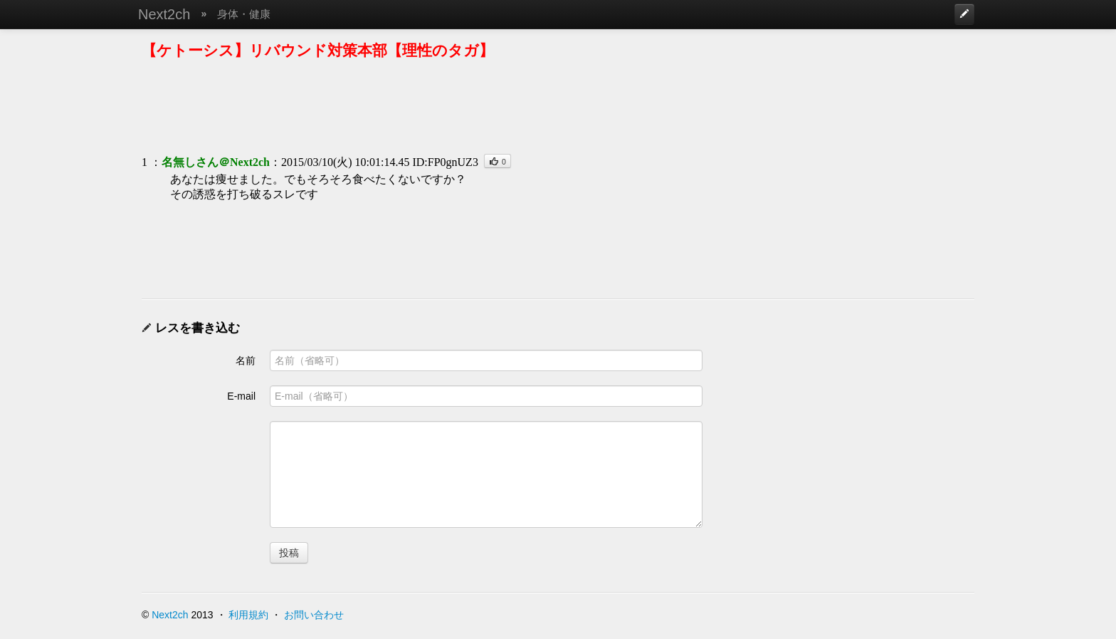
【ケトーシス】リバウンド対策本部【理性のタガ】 (318, 50)
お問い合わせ (314, 614)
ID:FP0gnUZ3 (445, 162)
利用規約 (248, 614)
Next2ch (164, 14)
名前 (246, 360)
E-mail (241, 396)
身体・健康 (243, 14)
